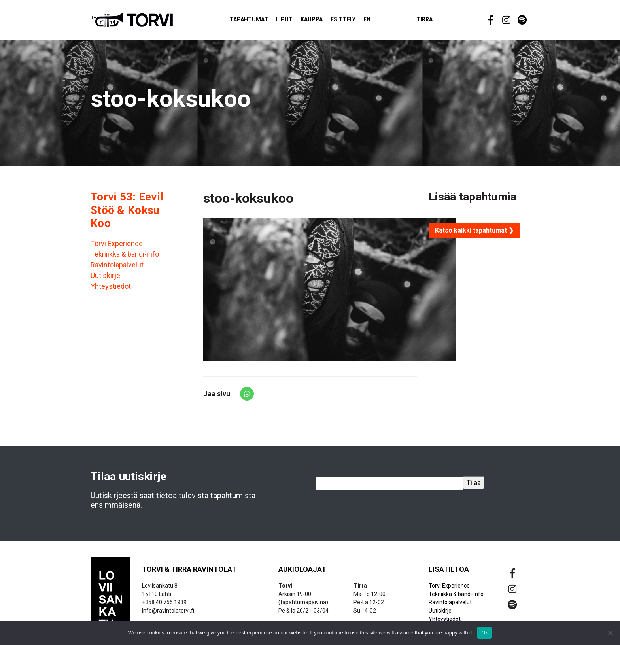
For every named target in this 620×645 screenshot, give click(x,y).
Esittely (356, 21)
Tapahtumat (263, 21)
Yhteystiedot (111, 290)
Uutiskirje (105, 279)
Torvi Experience (117, 247)
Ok (484, 633)
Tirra (438, 21)
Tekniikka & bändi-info (125, 257)
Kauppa (325, 21)
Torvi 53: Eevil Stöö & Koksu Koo (127, 213)
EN (380, 21)
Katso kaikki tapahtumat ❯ (474, 234)
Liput (298, 21)
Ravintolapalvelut (117, 268)
